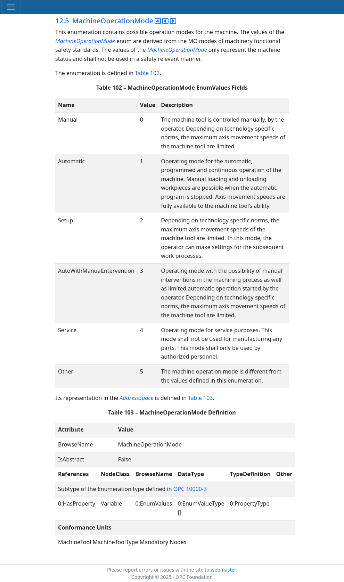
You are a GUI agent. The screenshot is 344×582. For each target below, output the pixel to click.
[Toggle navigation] (11, 7)
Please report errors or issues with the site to (159, 569)
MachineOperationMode (85, 41)
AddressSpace (136, 398)
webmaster (223, 569)
